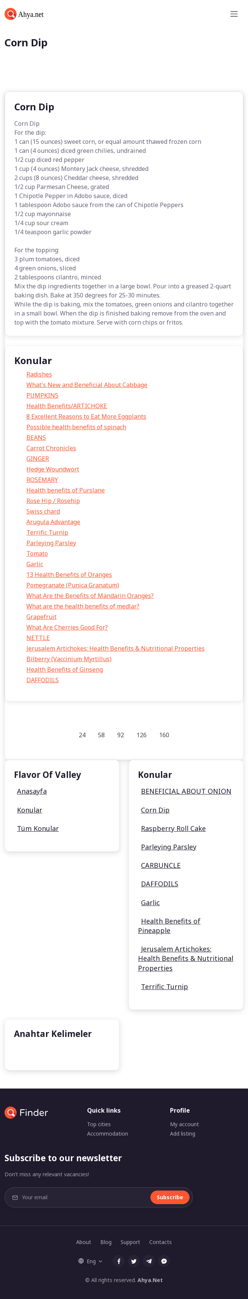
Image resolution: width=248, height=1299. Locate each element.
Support (130, 1242)
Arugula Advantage (53, 522)
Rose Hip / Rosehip (53, 501)
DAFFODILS (42, 680)
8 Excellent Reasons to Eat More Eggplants (86, 416)
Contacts (160, 1242)
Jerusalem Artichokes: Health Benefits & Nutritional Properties (115, 648)
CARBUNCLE (161, 865)
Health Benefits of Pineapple (169, 925)
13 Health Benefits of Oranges (69, 574)
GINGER (37, 458)
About (83, 1242)
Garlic (34, 564)
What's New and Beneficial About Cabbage (86, 385)
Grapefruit (41, 617)
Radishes (39, 374)
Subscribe (170, 1197)
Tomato (37, 553)
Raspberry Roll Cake (173, 828)
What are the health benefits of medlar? (82, 606)
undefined (34, 1052)
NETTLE (38, 638)
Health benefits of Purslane (65, 490)
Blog (106, 1242)
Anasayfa (32, 791)
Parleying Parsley (51, 543)
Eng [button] (87, 1261)
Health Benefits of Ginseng (64, 669)
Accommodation (107, 1133)
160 (164, 735)
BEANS (36, 437)
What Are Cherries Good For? (67, 627)
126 (141, 735)
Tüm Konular (38, 828)
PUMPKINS (42, 395)
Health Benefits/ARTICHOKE (66, 406)
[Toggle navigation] (234, 14)
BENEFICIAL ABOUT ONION (186, 791)
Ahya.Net (150, 1280)
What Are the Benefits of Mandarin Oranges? (90, 596)
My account (184, 1124)
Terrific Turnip (47, 532)
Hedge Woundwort (52, 469)
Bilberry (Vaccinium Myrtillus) (69, 659)
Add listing (182, 1133)
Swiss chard (43, 511)
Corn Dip (155, 809)
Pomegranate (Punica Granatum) (72, 585)
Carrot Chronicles (51, 448)
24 (82, 735)
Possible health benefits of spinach (76, 427)
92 (120, 735)
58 (101, 735)
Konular (29, 809)
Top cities (99, 1124)
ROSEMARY (42, 480)
